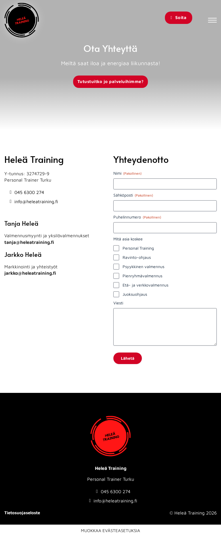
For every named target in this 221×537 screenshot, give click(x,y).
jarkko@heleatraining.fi (30, 273)
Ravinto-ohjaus (137, 257)
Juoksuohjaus (135, 294)
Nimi (127, 173)
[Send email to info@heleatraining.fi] (34, 201)
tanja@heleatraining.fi (29, 242)
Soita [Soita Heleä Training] (178, 17)
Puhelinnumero (137, 217)
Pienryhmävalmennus (142, 275)
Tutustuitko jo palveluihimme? (110, 81)
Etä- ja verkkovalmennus (145, 284)
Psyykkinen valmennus (143, 266)
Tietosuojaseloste (22, 512)
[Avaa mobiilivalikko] (212, 20)
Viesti (118, 302)
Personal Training (138, 248)
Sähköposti (133, 195)
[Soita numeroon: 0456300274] (34, 192)
